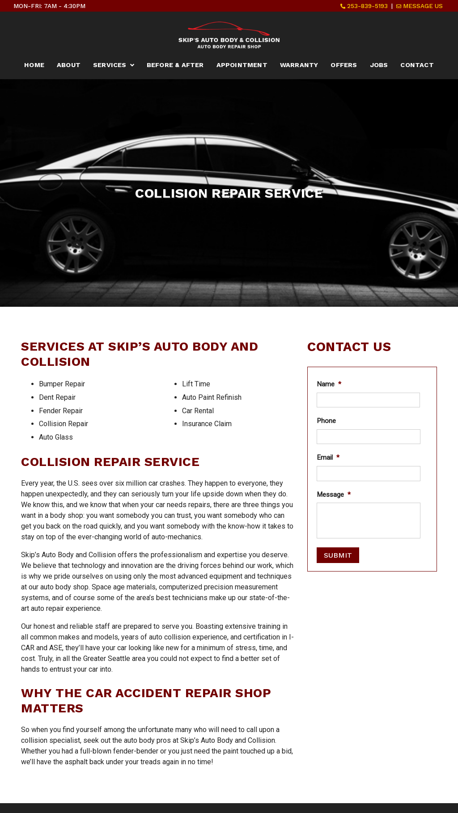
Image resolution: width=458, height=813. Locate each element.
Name (329, 384)
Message (334, 495)
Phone (326, 421)
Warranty (299, 64)
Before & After (175, 64)
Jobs (379, 64)
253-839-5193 (364, 5)
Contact (416, 64)
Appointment (241, 64)
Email (328, 457)
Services (110, 64)
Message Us (419, 5)
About (69, 64)
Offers (344, 64)
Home (34, 64)
